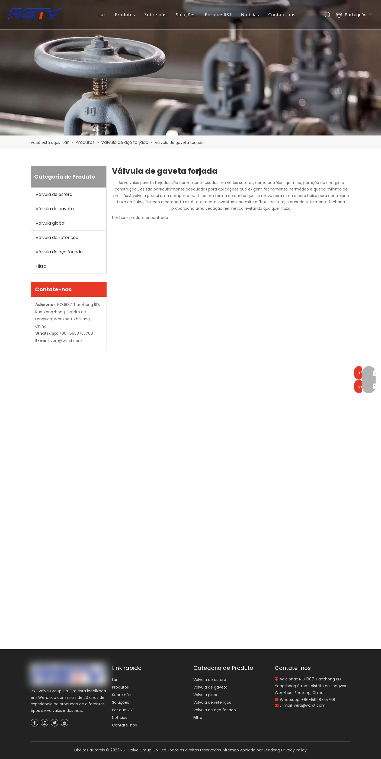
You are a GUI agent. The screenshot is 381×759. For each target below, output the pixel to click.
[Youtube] (64, 722)
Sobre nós (156, 15)
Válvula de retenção (57, 237)
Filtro (41, 266)
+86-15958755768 (76, 333)
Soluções (186, 15)
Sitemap (231, 750)
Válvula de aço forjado (59, 252)
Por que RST (218, 15)
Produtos (125, 15)
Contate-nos (282, 15)
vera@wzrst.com (66, 340)
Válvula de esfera (54, 194)
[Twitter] (54, 722)
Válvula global (50, 223)
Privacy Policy (294, 750)
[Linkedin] (44, 722)
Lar (102, 15)
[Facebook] (34, 722)
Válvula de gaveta (55, 209)
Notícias (250, 15)
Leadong (272, 750)
